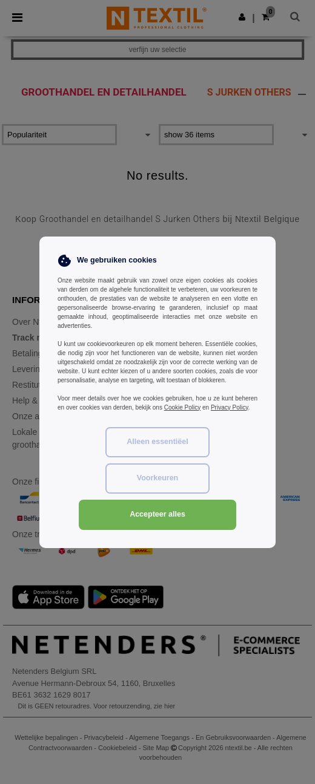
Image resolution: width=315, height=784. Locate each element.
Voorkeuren (158, 478)
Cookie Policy (182, 407)
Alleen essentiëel (157, 441)
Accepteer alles (157, 514)
